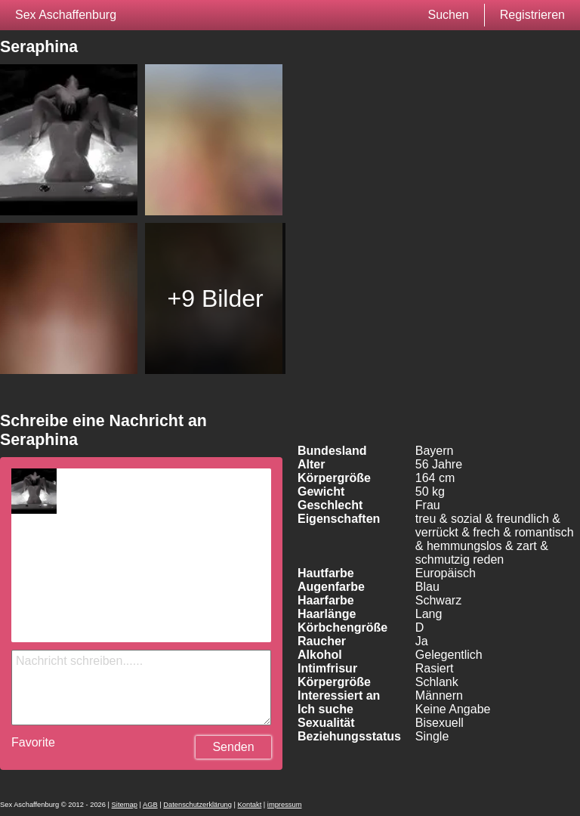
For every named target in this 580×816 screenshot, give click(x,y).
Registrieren (532, 14)
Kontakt (250, 804)
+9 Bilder (216, 298)
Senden (233, 746)
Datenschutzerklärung (197, 804)
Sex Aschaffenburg (65, 14)
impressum (284, 804)
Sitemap (124, 804)
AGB (150, 804)
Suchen (447, 14)
